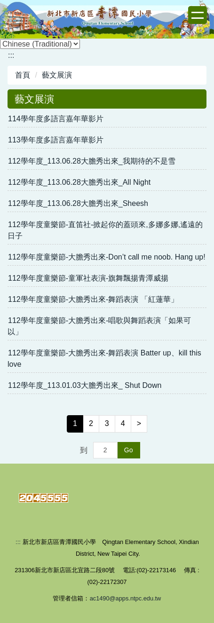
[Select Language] (40, 44)
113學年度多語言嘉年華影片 (55, 140)
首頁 (22, 75)
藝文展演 (57, 75)
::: (11, 55)
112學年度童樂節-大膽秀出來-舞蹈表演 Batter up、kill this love (104, 358)
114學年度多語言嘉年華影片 (55, 119)
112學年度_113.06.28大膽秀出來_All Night (79, 182)
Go (128, 450)
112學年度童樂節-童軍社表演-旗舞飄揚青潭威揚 (88, 278)
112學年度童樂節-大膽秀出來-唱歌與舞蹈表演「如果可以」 (99, 326)
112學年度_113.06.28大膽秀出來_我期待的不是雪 (91, 161)
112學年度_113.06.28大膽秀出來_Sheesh (78, 203)
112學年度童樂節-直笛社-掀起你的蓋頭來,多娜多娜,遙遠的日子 (105, 230)
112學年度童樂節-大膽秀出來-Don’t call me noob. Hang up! (107, 257)
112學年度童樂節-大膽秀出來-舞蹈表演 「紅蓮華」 (93, 299)
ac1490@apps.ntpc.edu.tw (125, 598)
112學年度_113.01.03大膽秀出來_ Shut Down (84, 385)
